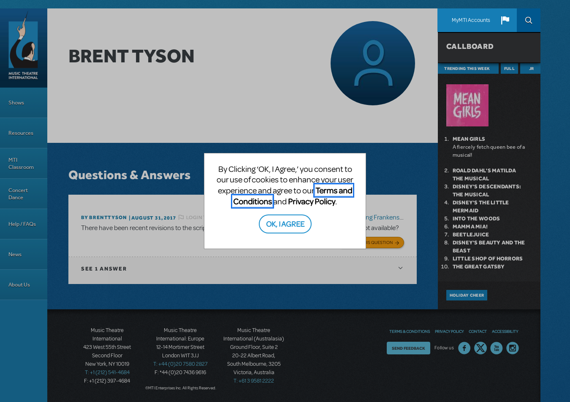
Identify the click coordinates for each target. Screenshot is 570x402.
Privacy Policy (311, 201)
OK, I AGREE (285, 223)
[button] (505, 20)
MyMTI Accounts (471, 20)
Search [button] (528, 20)
